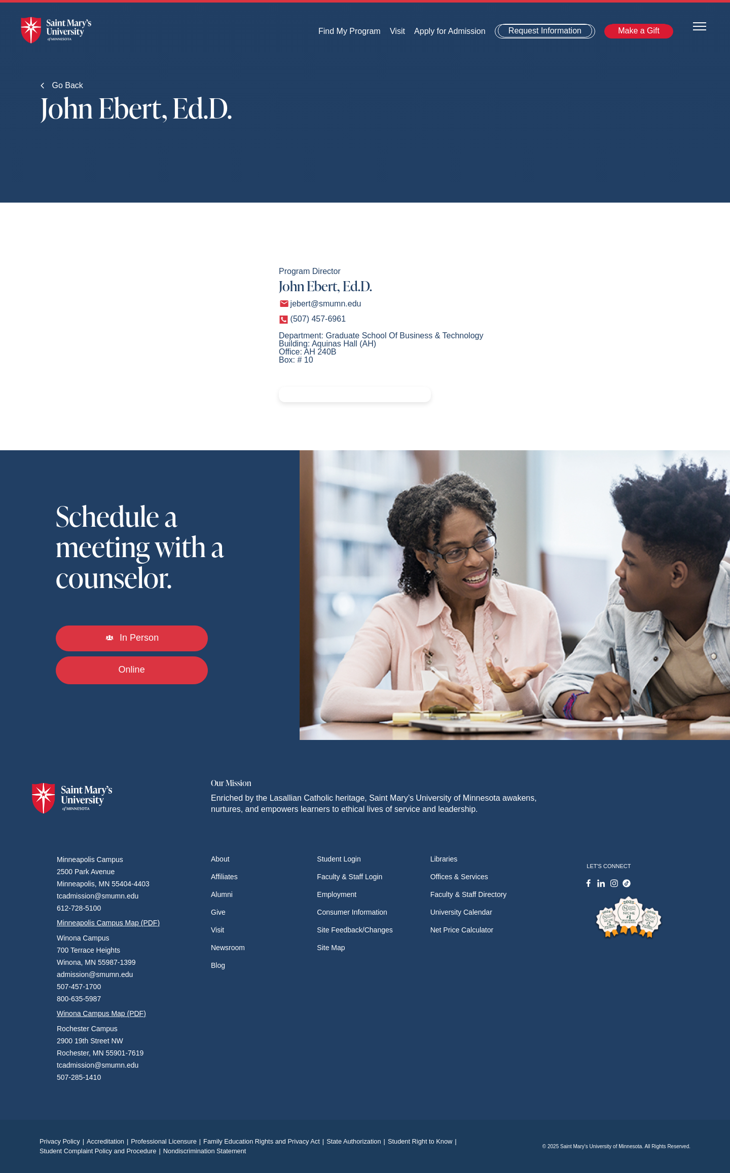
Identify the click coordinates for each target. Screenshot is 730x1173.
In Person (131, 638)
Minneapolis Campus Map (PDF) (108, 923)
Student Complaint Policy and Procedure (101, 1151)
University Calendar (461, 912)
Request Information (544, 30)
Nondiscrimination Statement (204, 1151)
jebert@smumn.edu (325, 303)
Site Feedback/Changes (354, 930)
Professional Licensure (167, 1141)
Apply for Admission (450, 31)
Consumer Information (352, 912)
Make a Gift (639, 30)
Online (132, 669)
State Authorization (357, 1141)
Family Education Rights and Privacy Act (264, 1141)
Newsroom (228, 948)
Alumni (222, 894)
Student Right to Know (423, 1141)
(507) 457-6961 (318, 319)
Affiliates (224, 877)
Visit (397, 31)
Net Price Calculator (462, 930)
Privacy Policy (63, 1141)
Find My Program (349, 31)
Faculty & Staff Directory (468, 894)
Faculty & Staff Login (349, 877)
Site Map (331, 948)
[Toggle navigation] (699, 25)
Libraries (444, 859)
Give (218, 912)
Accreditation (109, 1141)
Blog (218, 965)
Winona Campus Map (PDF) (101, 1013)
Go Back (62, 85)
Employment (336, 894)
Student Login (338, 859)
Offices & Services (459, 877)
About (220, 859)
